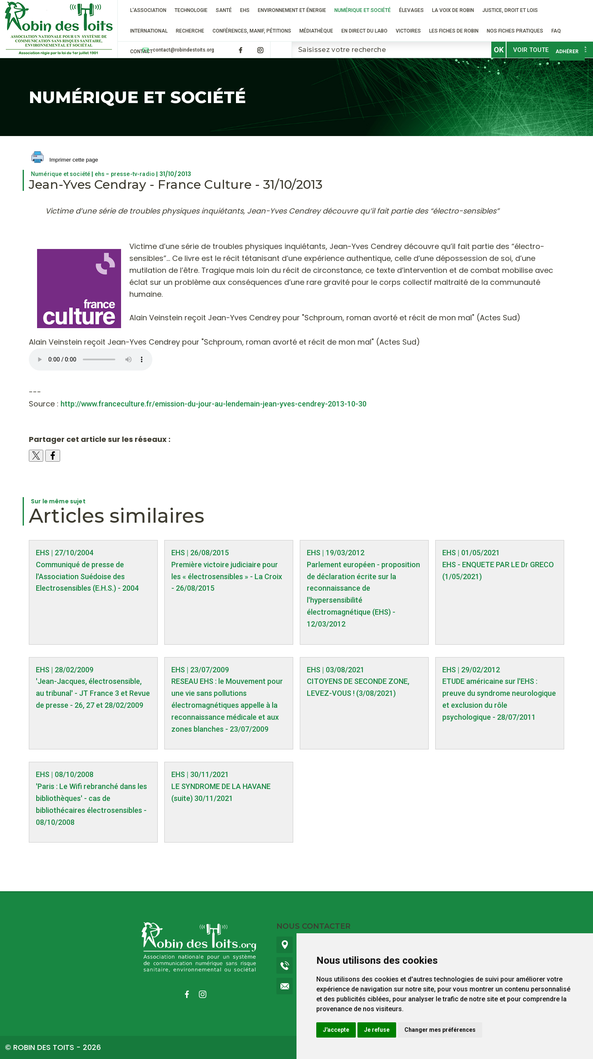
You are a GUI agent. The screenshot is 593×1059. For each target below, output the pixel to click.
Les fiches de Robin (454, 31)
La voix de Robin (453, 10)
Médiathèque (316, 31)
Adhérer (567, 51)
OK (499, 49)
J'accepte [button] (336, 1029)
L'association (148, 10)
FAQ (556, 31)
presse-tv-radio (133, 174)
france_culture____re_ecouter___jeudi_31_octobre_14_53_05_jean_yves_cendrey (90, 359)
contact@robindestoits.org (183, 50)
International (149, 31)
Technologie (191, 10)
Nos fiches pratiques (515, 31)
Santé (224, 10)
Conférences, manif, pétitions (251, 31)
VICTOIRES (408, 31)
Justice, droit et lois (510, 10)
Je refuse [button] (377, 1029)
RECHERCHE (190, 31)
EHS (245, 10)
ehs (100, 174)
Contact (141, 51)
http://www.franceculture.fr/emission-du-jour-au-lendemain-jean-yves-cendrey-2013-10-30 (214, 403)
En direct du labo (364, 31)
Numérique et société (362, 10)
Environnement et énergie (292, 10)
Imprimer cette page (64, 160)
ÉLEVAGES (411, 10)
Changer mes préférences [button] (440, 1029)
